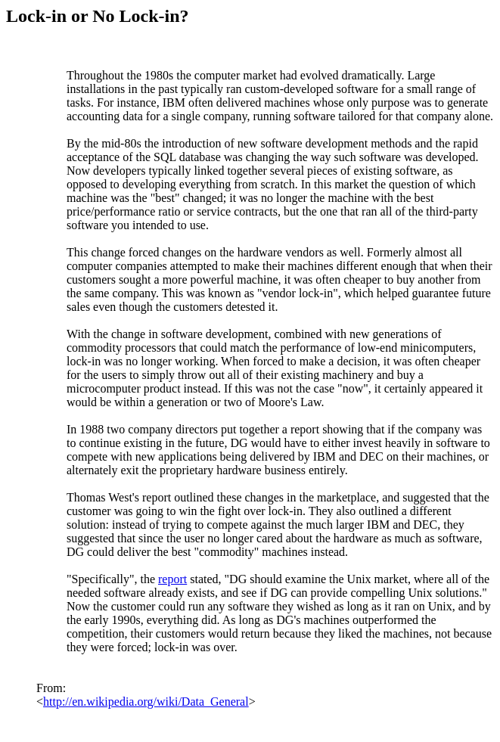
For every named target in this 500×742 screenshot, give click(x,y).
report (172, 579)
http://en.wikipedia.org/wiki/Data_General (146, 701)
